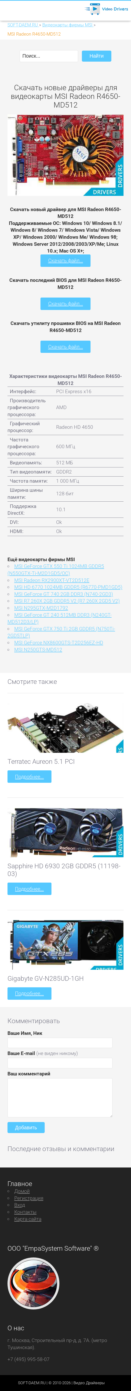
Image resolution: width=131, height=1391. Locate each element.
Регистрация (28, 1198)
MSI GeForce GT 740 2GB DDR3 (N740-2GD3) (63, 594)
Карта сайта (27, 1219)
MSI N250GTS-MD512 (38, 650)
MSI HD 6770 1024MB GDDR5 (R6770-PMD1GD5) (68, 587)
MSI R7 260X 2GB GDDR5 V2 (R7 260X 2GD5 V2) (67, 601)
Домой (22, 1191)
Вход (19, 1205)
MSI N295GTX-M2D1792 (41, 608)
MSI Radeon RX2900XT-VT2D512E (51, 580)
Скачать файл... (65, 260)
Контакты (25, 1212)
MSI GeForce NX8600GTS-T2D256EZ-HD (58, 642)
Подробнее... (29, 776)
